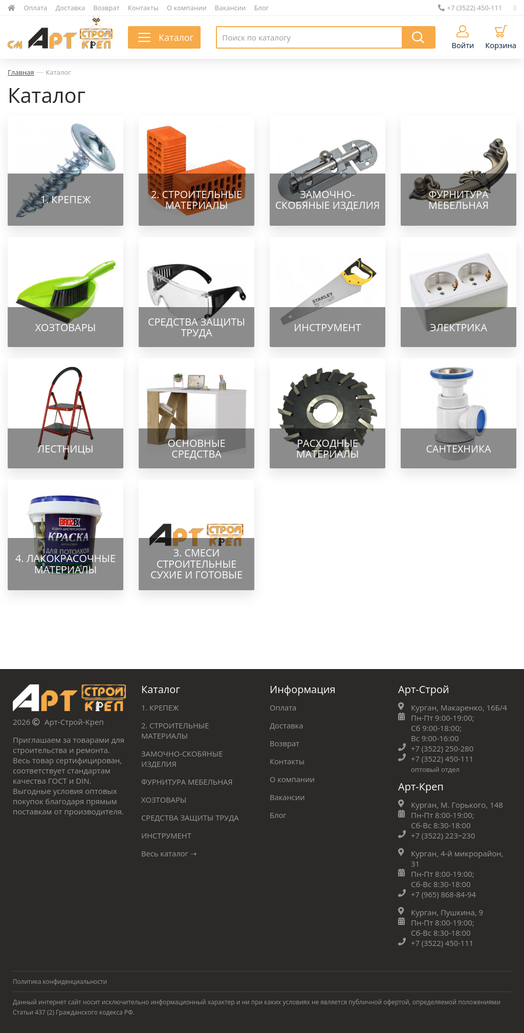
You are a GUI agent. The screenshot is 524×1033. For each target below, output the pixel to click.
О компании (187, 7)
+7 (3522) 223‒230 (444, 835)
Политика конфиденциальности (61, 981)
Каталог (58, 72)
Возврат (106, 7)
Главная (21, 72)
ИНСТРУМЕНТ (166, 835)
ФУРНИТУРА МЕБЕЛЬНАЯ (187, 781)
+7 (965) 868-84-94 (444, 894)
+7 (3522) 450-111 (470, 7)
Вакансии (230, 7)
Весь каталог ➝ (169, 853)
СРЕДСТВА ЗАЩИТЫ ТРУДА (191, 817)
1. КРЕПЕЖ (160, 707)
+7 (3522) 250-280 (442, 748)
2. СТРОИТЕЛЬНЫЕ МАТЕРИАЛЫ (175, 730)
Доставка (70, 7)
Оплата (35, 7)
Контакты (143, 7)
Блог (261, 7)
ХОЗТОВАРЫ (164, 799)
